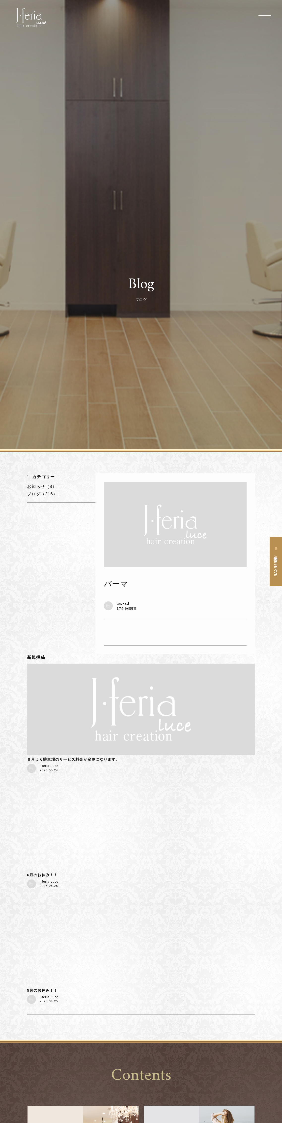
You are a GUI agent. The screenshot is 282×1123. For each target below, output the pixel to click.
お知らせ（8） (42, 486)
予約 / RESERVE (276, 565)
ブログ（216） (42, 494)
